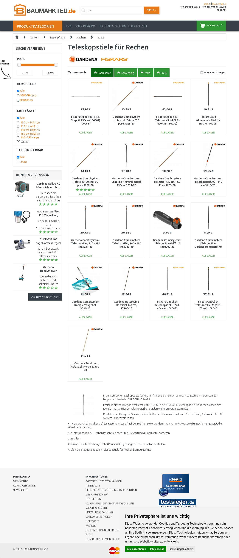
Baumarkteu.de (39, 548)
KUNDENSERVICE (138, 26)
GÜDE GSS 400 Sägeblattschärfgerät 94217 (49, 243)
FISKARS (26, 100)
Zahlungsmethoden (99, 516)
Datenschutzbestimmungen (104, 481)
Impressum (93, 485)
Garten (34, 37)
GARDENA (28, 95)
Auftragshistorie (24, 485)
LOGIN (207, 4)
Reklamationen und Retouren (105, 530)
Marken (91, 525)
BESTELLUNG (93, 499)
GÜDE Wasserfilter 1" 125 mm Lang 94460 (48, 215)
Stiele (101, 37)
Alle (22, 90)
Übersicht (92, 521)
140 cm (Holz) (30, 129)
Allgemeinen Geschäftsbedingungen (110, 503)
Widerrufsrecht (96, 507)
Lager (215, 72)
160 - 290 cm (30, 137)
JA (24, 161)
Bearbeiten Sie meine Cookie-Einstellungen (114, 538)
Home (68, 26)
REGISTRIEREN (219, 4)
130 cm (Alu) (29, 126)
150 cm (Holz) (30, 133)
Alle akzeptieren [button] (136, 549)
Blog (89, 534)
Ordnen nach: (77, 72)
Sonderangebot (85, 26)
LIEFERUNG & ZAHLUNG (112, 26)
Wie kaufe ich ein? (97, 494)
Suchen (151, 10)
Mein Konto (20, 481)
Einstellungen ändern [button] (181, 549)
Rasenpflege (57, 37)
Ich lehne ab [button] (157, 549)
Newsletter (20, 490)
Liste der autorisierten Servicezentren (111, 490)
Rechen (81, 37)
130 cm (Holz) (30, 122)
